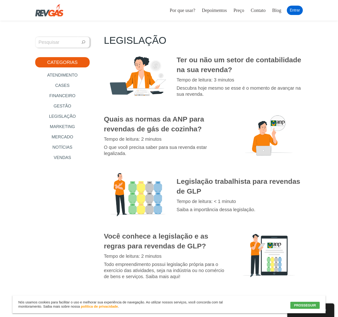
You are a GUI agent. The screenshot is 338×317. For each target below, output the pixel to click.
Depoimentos (214, 10)
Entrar (295, 10)
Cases (62, 85)
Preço (239, 10)
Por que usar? (182, 10)
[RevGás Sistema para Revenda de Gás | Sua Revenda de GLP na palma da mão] (49, 10)
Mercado (62, 137)
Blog (276, 10)
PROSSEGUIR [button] (305, 305)
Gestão (62, 106)
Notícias (62, 147)
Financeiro (62, 95)
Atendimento (62, 75)
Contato (258, 10)
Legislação (62, 116)
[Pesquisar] (83, 42)
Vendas (62, 157)
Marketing (62, 126)
